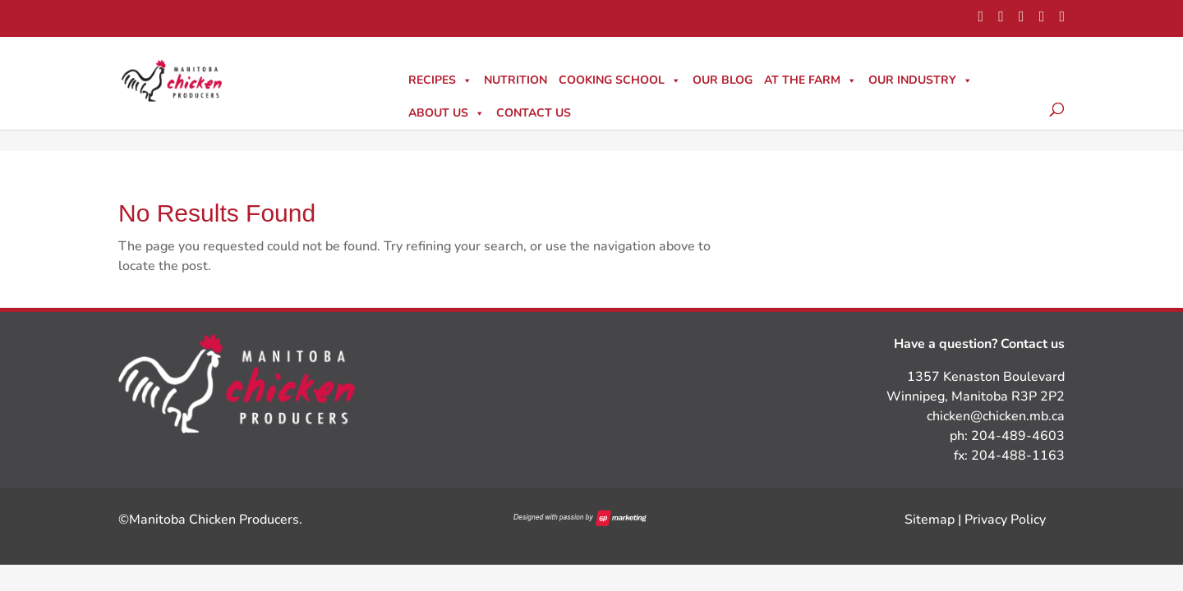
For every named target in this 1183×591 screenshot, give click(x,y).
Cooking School (620, 80)
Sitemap (930, 520)
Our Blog (723, 80)
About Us (446, 113)
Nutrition (515, 80)
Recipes (440, 80)
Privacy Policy (1005, 520)
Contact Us (533, 113)
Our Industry (920, 80)
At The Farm (810, 80)
